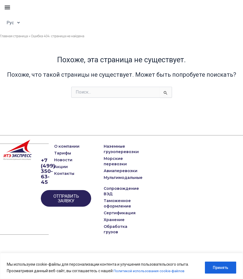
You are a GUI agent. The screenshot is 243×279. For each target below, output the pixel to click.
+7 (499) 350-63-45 (48, 171)
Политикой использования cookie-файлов (151, 271)
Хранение (111, 219)
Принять (220, 268)
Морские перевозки (111, 161)
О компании (66, 146)
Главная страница (14, 36)
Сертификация (111, 212)
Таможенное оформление (111, 203)
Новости (63, 159)
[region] (121, 266)
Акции (61, 166)
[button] (7, 7)
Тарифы (62, 153)
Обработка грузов (111, 229)
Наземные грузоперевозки (111, 149)
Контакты (64, 173)
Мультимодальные (111, 177)
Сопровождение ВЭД (111, 191)
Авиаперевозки (111, 170)
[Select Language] (12, 22)
